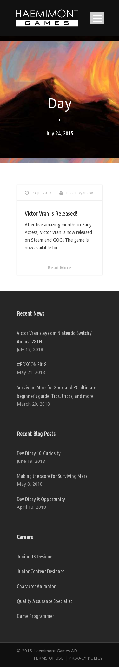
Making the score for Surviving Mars (52, 476)
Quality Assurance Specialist (44, 601)
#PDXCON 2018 (31, 364)
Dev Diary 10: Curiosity (39, 453)
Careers (25, 537)
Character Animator (36, 586)
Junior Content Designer (40, 571)
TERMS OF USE (48, 658)
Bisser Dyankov (79, 193)
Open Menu (97, 18)
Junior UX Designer (35, 556)
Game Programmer (35, 616)
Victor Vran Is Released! (51, 213)
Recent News (30, 313)
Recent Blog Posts (36, 434)
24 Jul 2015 (41, 193)
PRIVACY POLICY (85, 658)
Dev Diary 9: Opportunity (41, 499)
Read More (59, 267)
